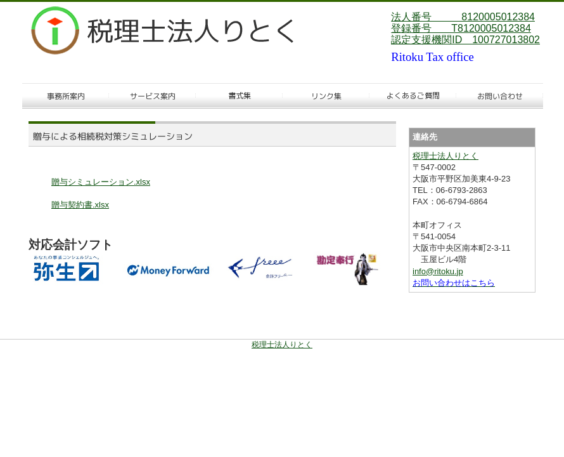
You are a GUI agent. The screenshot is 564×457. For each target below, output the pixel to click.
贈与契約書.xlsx (80, 204)
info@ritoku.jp (438, 271)
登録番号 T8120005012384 (461, 28)
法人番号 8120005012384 (463, 16)
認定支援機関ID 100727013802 (465, 39)
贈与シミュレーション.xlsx (100, 182)
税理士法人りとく (445, 156)
